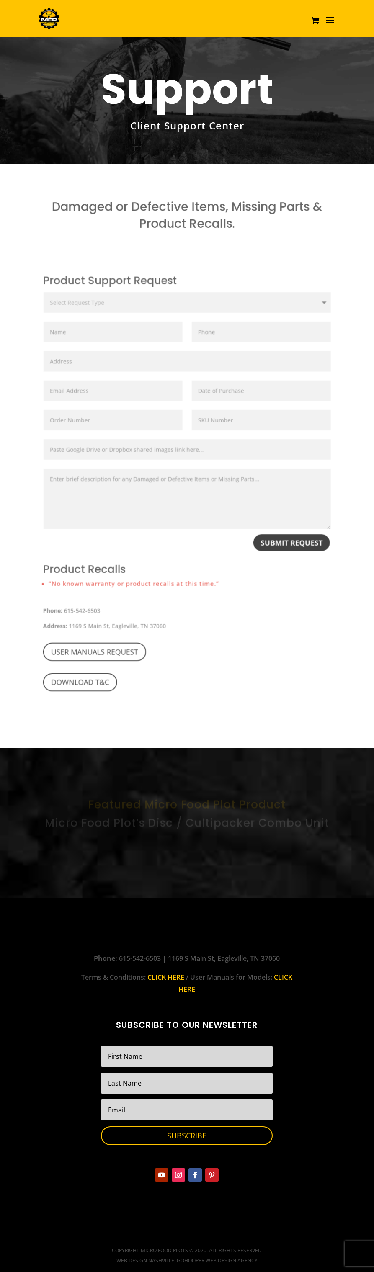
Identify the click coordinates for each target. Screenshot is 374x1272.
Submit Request (286, 551)
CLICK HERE (165, 977)
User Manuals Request (100, 654)
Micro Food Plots (164, 1250)
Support (187, 89)
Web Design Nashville (145, 1260)
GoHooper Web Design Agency (217, 1260)
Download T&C (86, 683)
